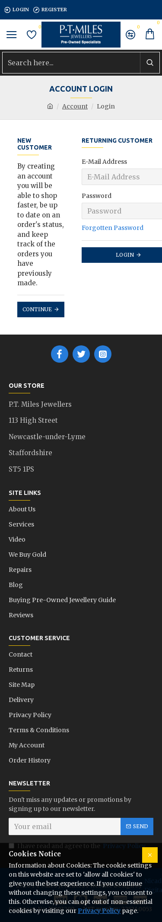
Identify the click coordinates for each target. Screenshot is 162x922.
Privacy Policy (99, 911)
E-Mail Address (104, 162)
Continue (37, 309)
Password (96, 196)
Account (75, 106)
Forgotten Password (112, 228)
